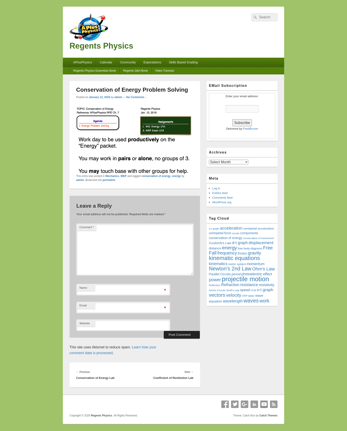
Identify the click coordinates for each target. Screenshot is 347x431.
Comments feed (222, 197)
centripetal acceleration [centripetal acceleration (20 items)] (258, 228)
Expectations (152, 62)
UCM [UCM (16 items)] (253, 290)
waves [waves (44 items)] (251, 301)
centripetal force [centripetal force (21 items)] (220, 233)
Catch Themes (268, 415)
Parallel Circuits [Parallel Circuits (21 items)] (220, 274)
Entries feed (219, 193)
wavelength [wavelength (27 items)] (233, 301)
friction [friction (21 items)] (242, 253)
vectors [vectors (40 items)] (217, 295)
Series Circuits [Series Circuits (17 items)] (217, 290)
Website (84, 323)
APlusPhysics (82, 62)
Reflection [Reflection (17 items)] (214, 285)
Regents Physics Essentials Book (94, 70)
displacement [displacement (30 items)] (261, 242)
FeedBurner (250, 128)
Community (128, 62)
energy (176, 176)
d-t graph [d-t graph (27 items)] (240, 243)
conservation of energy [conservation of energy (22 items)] (225, 238)
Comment (86, 227)
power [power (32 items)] (215, 279)
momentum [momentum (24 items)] (256, 264)
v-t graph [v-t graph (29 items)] (265, 289)
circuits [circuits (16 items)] (235, 233)
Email (83, 305)
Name (83, 287)
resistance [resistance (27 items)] (249, 285)
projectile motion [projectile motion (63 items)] (245, 279)
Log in (216, 188)
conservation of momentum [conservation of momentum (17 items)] (258, 238)
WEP (124, 176)
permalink (108, 180)
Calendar (106, 62)
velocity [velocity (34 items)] (233, 295)
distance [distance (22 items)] (215, 248)
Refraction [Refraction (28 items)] (230, 285)
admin (118, 97)
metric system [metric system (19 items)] (237, 264)
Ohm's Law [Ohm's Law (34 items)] (263, 268)
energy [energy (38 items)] (229, 248)
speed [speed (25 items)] (245, 290)
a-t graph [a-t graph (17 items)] (214, 228)
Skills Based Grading (183, 62)
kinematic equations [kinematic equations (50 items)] (234, 258)
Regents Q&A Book (135, 70)
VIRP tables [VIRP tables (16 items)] (248, 295)
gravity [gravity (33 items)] (254, 253)
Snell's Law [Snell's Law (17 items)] (232, 290)
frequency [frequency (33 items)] (227, 253)
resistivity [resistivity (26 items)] (266, 285)
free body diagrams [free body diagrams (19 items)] (250, 248)
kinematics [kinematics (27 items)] (218, 264)
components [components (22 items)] (249, 233)
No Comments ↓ (136, 97)
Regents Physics (101, 45)
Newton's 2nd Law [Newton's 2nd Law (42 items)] (230, 269)
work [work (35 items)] (265, 301)
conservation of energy (156, 176)
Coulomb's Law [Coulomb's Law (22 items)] (220, 243)
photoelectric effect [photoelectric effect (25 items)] (256, 274)
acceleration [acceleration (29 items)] (231, 228)
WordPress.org (221, 202)
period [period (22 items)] (236, 274)
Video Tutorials (164, 70)
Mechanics (112, 176)
